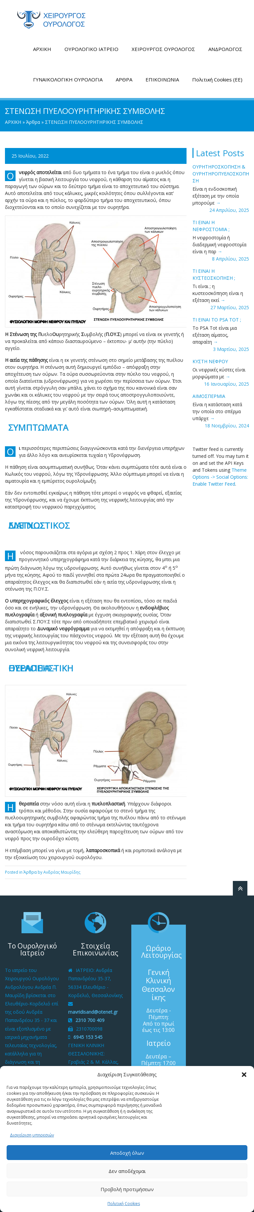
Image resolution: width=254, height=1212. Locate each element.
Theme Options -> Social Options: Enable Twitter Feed (220, 476)
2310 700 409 (90, 1019)
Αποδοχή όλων (127, 1152)
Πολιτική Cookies (123, 1203)
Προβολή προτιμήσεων (127, 1189)
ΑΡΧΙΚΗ (42, 48)
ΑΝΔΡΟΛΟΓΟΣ (225, 48)
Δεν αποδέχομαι (127, 1171)
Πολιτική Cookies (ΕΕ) (217, 78)
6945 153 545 (88, 1036)
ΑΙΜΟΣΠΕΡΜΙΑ (208, 395)
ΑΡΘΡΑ (124, 78)
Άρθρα (33, 121)
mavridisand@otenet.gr (93, 1011)
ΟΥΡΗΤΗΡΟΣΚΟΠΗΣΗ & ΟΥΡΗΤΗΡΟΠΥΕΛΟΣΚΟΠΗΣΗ (220, 173)
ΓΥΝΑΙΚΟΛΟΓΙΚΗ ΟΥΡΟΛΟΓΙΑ (68, 78)
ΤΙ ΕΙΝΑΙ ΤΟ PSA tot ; (216, 319)
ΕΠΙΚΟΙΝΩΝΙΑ (162, 78)
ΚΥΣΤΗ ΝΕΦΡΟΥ (210, 361)
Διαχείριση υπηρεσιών (32, 1135)
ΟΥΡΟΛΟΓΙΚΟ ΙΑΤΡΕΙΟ (91, 48)
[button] (244, 1074)
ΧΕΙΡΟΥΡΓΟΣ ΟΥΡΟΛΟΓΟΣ (163, 48)
